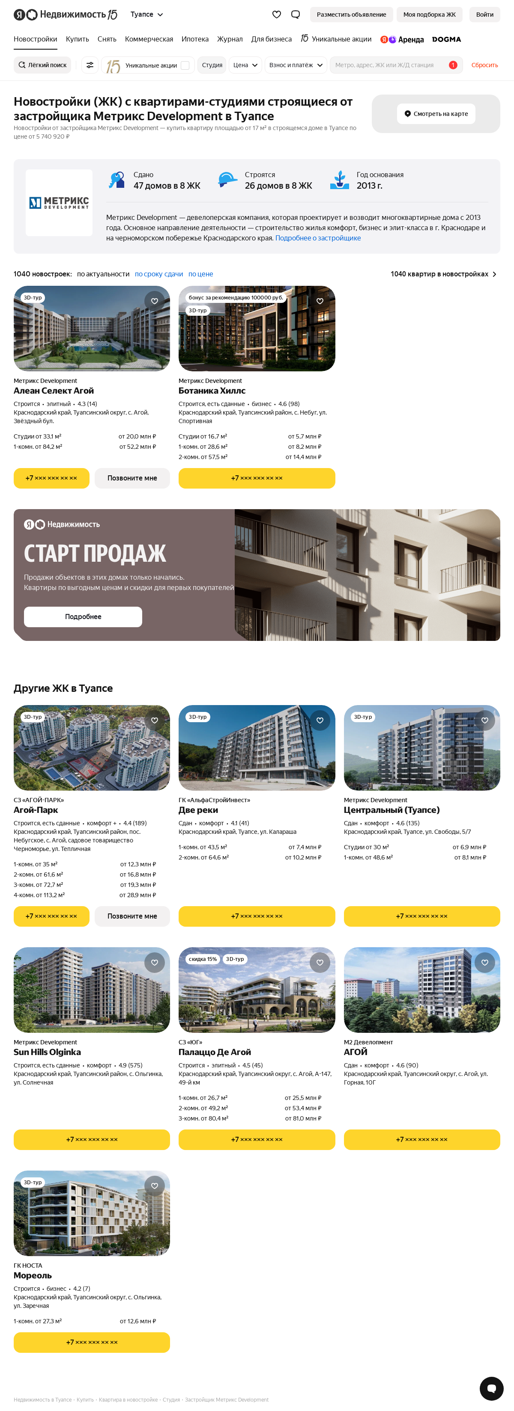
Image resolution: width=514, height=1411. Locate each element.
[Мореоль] (92, 1213)
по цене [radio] (200, 274)
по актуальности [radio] (103, 274)
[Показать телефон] (52, 478)
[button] (295, 14)
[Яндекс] (19, 15)
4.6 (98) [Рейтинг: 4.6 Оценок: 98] (289, 403)
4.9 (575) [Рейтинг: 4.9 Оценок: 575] (131, 1065)
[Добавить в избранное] (154, 301)
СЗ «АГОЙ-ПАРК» (39, 800)
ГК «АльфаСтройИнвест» (214, 800)
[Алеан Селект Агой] (92, 328)
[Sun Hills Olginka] (92, 990)
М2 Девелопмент (368, 1042)
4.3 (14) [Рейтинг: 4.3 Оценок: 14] (87, 403)
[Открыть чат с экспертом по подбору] (492, 1389)
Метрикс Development (45, 380)
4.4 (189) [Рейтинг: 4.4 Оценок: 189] (135, 823)
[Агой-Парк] (92, 748)
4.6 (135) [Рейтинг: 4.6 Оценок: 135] (408, 823)
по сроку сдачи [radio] (159, 274)
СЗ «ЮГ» (190, 1042)
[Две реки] (257, 748)
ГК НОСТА (28, 1265)
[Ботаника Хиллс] (257, 328)
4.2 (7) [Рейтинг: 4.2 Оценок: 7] (81, 1288)
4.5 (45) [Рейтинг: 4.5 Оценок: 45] (252, 1065)
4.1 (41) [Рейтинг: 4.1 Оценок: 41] (240, 823)
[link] (484, 14)
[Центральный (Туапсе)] (422, 748)
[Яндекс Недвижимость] (72, 15)
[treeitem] (38, 39)
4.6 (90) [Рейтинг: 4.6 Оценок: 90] (407, 1065)
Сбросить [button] (485, 65)
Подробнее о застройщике (318, 238)
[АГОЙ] (422, 990)
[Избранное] (276, 14)
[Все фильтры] (90, 65)
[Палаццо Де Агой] (257, 990)
